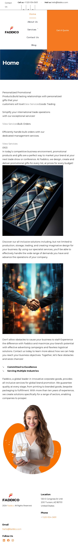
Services (31, 29)
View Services (31, 104)
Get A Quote (62, 30)
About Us (33, 22)
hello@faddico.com (60, 2)
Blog (33, 45)
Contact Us (8, 5)
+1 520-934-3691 (31, 2)
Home (32, 14)
